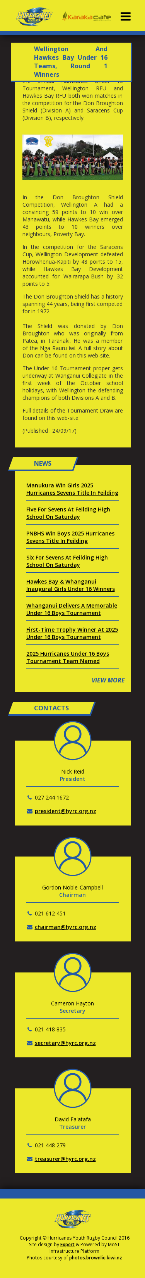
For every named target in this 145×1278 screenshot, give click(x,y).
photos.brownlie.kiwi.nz (95, 1257)
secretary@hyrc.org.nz (65, 1043)
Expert (67, 1244)
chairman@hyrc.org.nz (65, 927)
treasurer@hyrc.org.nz (65, 1158)
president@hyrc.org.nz (65, 811)
